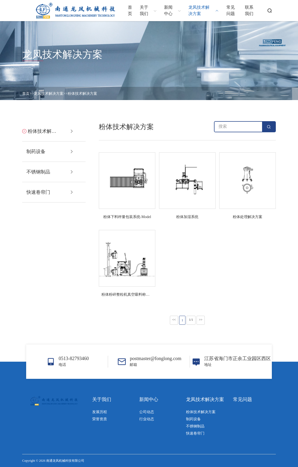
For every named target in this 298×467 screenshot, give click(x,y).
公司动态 (146, 412)
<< (174, 320)
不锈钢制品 (195, 426)
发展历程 (99, 412)
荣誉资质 (99, 419)
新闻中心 (148, 399)
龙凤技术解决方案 (48, 94)
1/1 (191, 320)
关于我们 (101, 399)
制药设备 (193, 419)
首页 (26, 94)
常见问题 (242, 399)
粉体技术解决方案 (82, 94)
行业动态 (146, 419)
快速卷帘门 (195, 433)
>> (201, 320)
